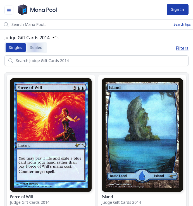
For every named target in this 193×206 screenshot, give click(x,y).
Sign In (177, 9)
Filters (182, 48)
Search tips (182, 24)
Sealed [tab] (34, 47)
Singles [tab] (14, 47)
